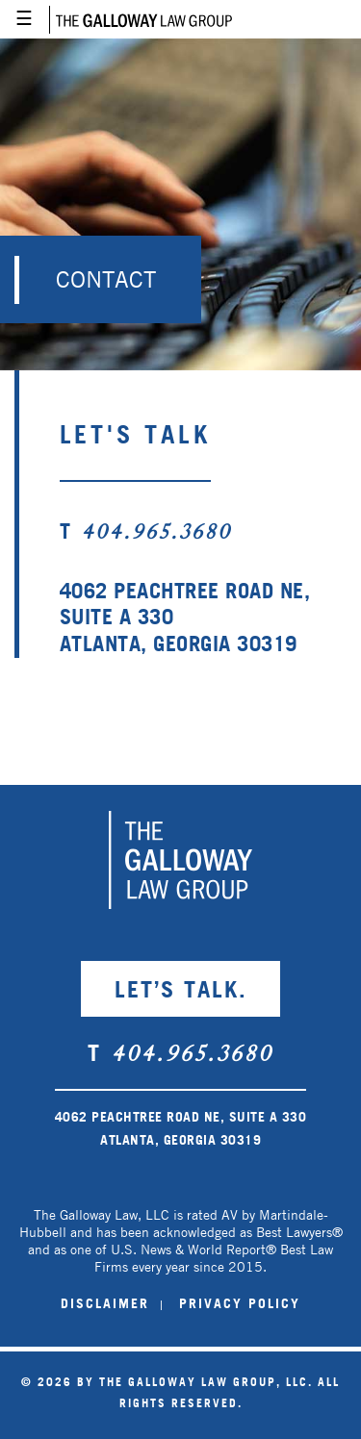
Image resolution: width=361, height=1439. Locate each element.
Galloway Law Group (140, 19)
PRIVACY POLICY (239, 1303)
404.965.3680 (157, 533)
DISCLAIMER (105, 1303)
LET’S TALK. (181, 988)
